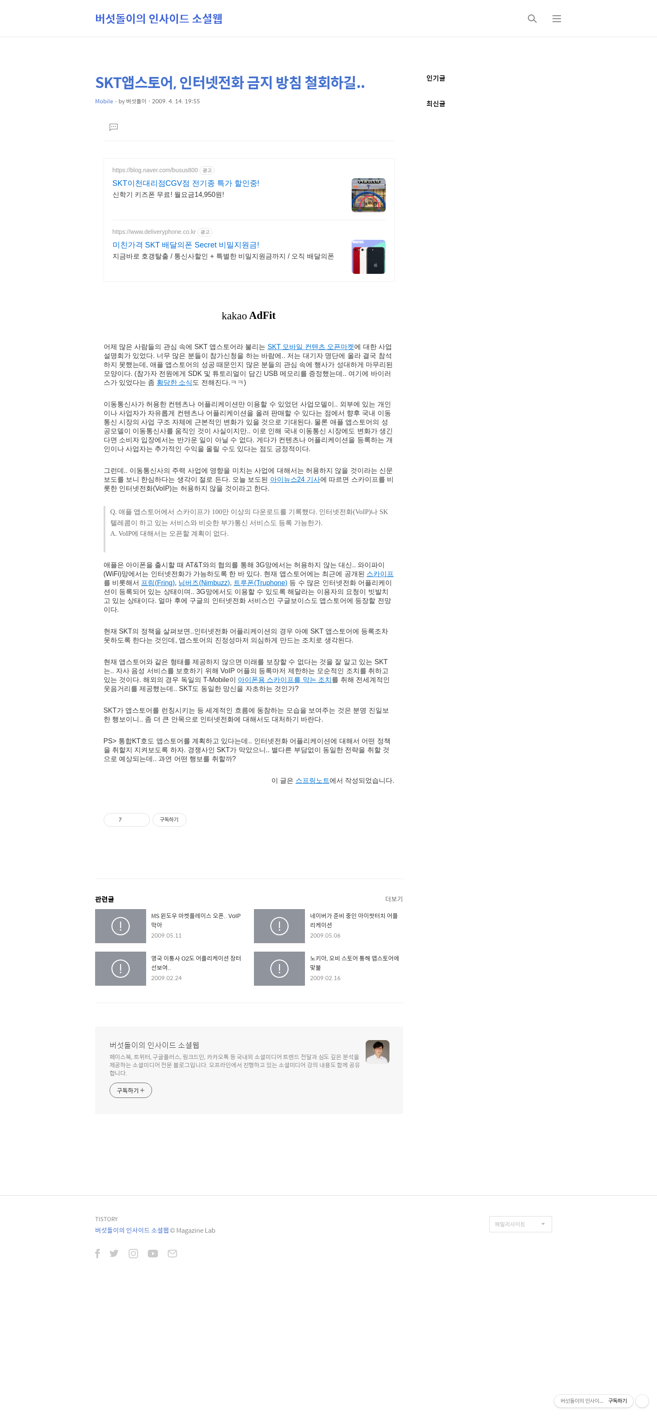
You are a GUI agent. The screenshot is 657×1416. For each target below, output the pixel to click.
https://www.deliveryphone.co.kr (154, 231)
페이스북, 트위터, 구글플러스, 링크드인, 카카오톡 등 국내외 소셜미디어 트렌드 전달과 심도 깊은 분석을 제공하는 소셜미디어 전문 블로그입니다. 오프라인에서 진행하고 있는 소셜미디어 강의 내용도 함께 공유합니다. (235, 1190)
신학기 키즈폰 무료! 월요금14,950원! (168, 194)
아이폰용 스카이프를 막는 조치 (285, 805)
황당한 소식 (174, 508)
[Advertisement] (249, 347)
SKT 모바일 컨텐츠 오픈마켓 (311, 472)
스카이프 (380, 699)
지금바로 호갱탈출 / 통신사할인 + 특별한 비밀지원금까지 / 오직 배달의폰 (223, 256)
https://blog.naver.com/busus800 (155, 170)
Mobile (104, 101)
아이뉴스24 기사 (295, 604)
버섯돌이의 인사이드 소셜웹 (159, 18)
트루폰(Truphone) (261, 708)
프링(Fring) (158, 708)
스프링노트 (313, 906)
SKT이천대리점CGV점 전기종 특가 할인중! (186, 183)
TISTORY (106, 1344)
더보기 (394, 1024)
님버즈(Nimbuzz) (204, 708)
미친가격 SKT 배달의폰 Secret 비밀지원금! (186, 245)
